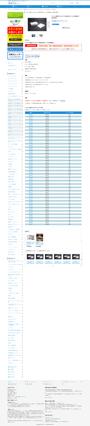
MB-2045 (31, 123)
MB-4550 (31, 207)
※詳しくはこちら (21, 396)
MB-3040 (31, 150)
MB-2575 (31, 140)
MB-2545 (31, 131)
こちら (62, 100)
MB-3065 (31, 158)
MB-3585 (31, 182)
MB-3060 (31, 157)
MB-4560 (31, 210)
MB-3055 (31, 155)
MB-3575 (31, 178)
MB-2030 (31, 119)
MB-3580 (31, 180)
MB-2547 (31, 133)
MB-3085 (31, 163)
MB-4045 (31, 187)
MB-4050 (31, 189)
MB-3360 (31, 167)
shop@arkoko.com (56, 418)
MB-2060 (31, 126)
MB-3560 (31, 177)
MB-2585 (31, 143)
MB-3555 (31, 175)
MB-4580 (31, 215)
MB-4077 (31, 199)
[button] (75, 6)
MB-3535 (31, 168)
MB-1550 (31, 116)
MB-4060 (31, 192)
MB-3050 (31, 153)
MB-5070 (31, 224)
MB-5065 (31, 222)
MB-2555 (31, 136)
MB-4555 (31, 209)
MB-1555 (31, 118)
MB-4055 (31, 190)
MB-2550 (31, 135)
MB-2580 (31, 141)
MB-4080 (31, 200)
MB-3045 (31, 152)
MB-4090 (31, 204)
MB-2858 (31, 145)
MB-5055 (31, 219)
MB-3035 (31, 148)
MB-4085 (31, 202)
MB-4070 (31, 195)
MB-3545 (31, 172)
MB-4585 (31, 217)
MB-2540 (31, 130)
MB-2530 (31, 128)
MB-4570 (31, 214)
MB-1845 (31, 121)
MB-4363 (31, 205)
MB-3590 (31, 183)
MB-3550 (31, 173)
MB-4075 (31, 197)
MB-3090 (31, 165)
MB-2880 (31, 147)
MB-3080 (31, 162)
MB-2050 (31, 124)
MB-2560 (31, 138)
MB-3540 (31, 170)
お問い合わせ (60, 21)
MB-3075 (31, 160)
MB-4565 (31, 212)
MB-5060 (31, 220)
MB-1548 (31, 114)
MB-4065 (31, 194)
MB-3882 (31, 185)
